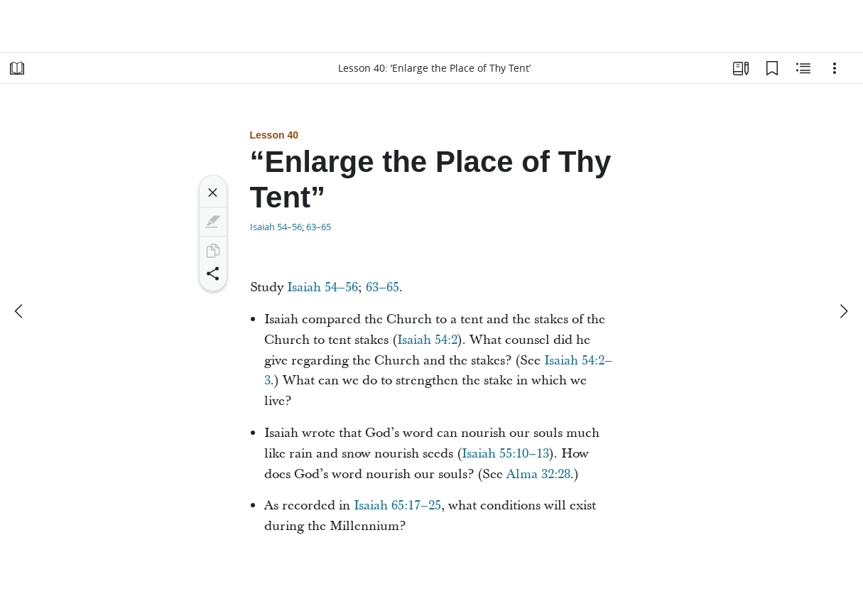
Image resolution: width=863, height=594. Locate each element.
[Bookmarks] (772, 68)
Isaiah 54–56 (276, 226)
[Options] (834, 68)
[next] (843, 311)
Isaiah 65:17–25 (397, 505)
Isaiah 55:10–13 (505, 454)
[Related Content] (803, 68)
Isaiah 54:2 (427, 340)
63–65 (318, 226)
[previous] (20, 311)
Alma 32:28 (538, 474)
